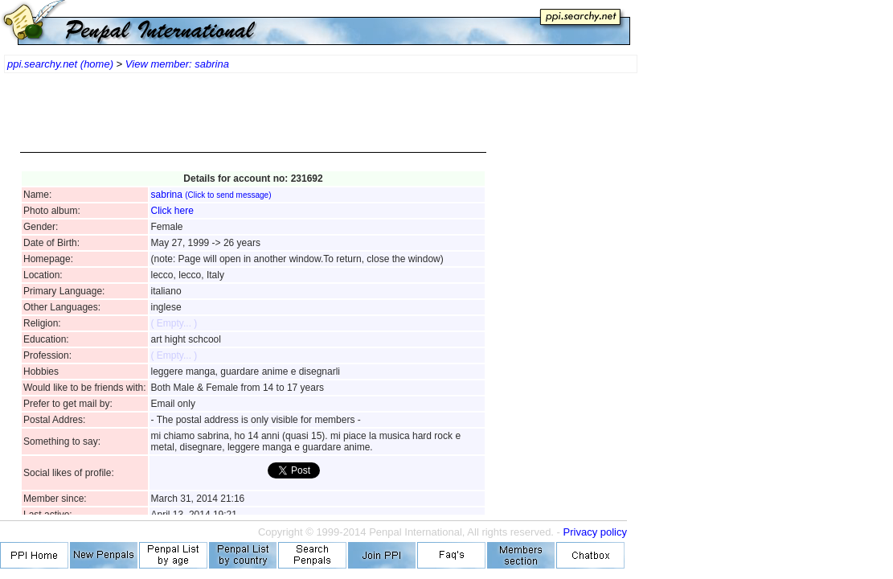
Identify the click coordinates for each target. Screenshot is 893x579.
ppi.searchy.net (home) (60, 64)
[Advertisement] (253, 120)
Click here (172, 210)
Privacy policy (595, 532)
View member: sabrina (177, 64)
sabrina (211, 194)
